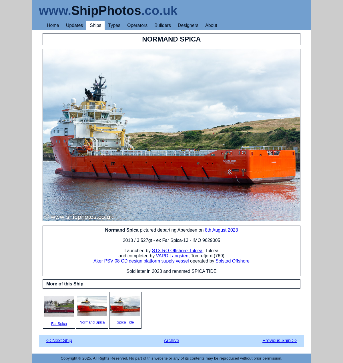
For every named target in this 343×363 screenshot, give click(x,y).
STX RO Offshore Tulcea (177, 250)
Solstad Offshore (233, 261)
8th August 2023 (221, 230)
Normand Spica (92, 310)
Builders (162, 25)
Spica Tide (125, 310)
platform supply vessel (166, 261)
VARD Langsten (172, 255)
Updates (74, 25)
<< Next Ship (59, 340)
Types (114, 25)
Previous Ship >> (279, 340)
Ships (95, 25)
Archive (171, 340)
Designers (188, 25)
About (211, 25)
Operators (137, 25)
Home (53, 25)
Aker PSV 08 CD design (117, 261)
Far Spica (59, 311)
